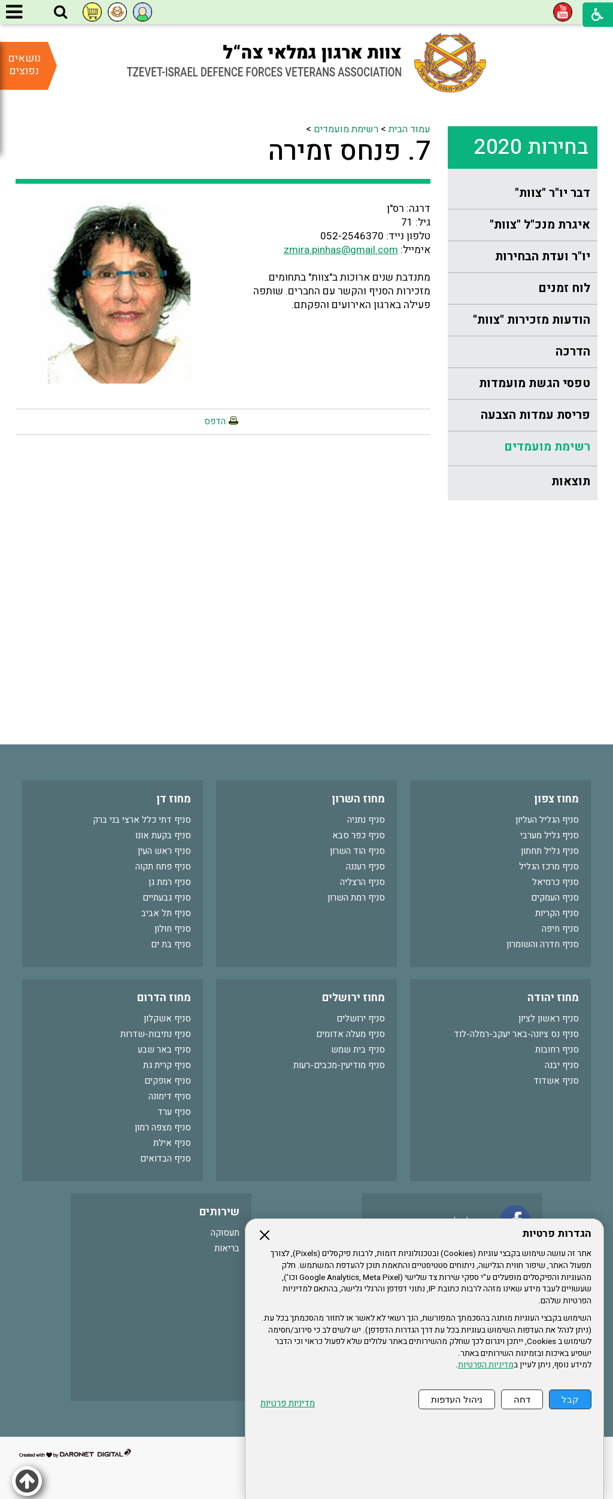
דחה (522, 1399)
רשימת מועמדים (547, 446)
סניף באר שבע (164, 1049)
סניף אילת (172, 1143)
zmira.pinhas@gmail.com (341, 249)
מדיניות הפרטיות (486, 1365)
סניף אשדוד (556, 1080)
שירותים (219, 1212)
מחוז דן (173, 799)
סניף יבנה (562, 1065)
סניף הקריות (557, 913)
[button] (60, 12)
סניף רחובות (557, 1049)
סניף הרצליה (362, 882)
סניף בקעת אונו (163, 835)
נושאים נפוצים (24, 64)
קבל (570, 1399)
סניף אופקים (167, 1080)
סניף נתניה (366, 819)
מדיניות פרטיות (287, 1403)
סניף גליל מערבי (549, 835)
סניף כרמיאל (555, 882)
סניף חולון (172, 928)
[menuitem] (522, 193)
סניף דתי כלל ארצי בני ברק (142, 819)
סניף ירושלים (360, 1018)
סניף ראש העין (164, 851)
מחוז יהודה (553, 998)
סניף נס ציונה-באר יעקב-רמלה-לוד (516, 1034)
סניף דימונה (169, 1096)
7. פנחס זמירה (349, 151)
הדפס (215, 421)
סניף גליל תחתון (550, 851)
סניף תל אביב (166, 913)
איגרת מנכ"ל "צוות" (540, 224)
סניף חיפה (560, 928)
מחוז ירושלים (353, 998)
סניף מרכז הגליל (549, 866)
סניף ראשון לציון (548, 1018)
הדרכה (573, 351)
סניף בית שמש (358, 1049)
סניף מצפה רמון (163, 1127)
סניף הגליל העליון (547, 819)
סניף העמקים (555, 897)
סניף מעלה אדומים (350, 1034)
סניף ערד (174, 1111)
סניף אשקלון (167, 1018)
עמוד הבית (409, 129)
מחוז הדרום (164, 998)
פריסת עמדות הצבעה (535, 415)
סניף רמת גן (169, 882)
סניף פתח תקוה (163, 866)
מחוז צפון (556, 799)
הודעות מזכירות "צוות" (531, 320)
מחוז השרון (358, 799)
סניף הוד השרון (357, 851)
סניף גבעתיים (166, 897)
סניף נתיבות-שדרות (155, 1034)
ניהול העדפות (456, 1399)
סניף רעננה (365, 866)
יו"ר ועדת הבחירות (542, 256)
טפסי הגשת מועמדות (534, 383)
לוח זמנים (564, 288)
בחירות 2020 (531, 147)
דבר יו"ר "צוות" (552, 193)
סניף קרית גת (167, 1065)
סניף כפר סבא (358, 835)
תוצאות (570, 481)
